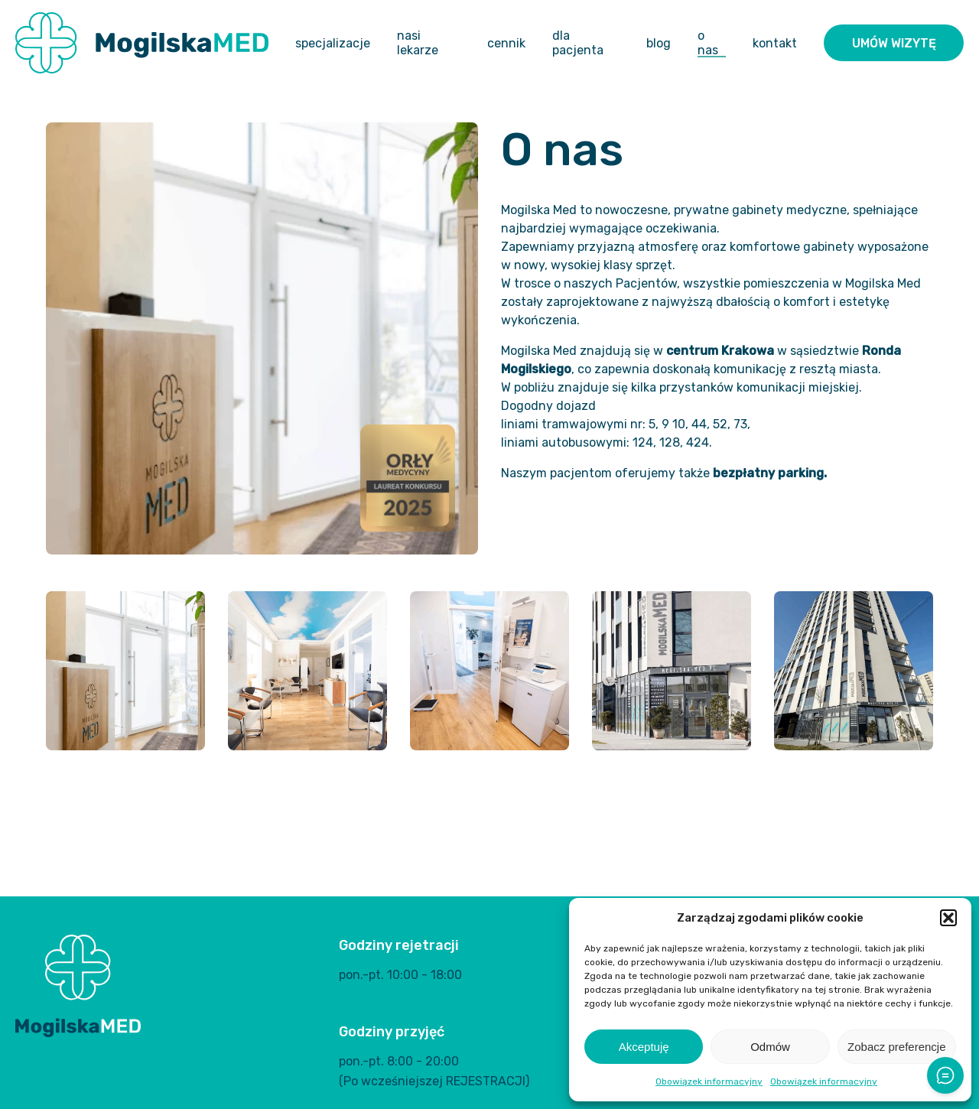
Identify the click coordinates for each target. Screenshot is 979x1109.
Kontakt (775, 43)
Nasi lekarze (417, 42)
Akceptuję (644, 1046)
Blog (658, 43)
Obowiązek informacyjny (709, 1081)
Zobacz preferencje (896, 1046)
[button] (948, 917)
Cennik (506, 43)
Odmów (770, 1046)
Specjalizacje (332, 43)
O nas (708, 42)
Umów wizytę (894, 43)
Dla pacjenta (577, 42)
